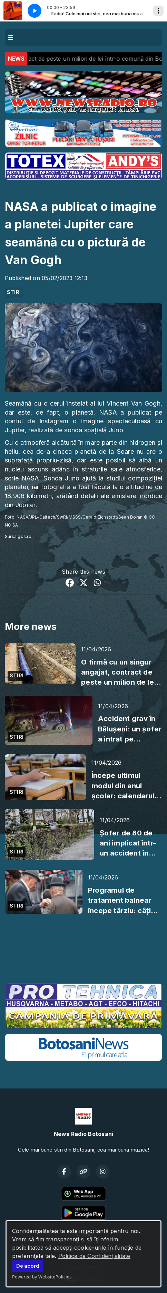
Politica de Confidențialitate (94, 1255)
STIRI (14, 292)
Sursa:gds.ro (18, 536)
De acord (27, 1266)
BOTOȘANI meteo (83, 952)
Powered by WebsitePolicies (42, 1277)
